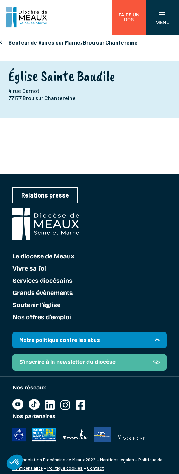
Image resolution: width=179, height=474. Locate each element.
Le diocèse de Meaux (43, 256)
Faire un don (129, 17)
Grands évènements (42, 293)
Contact (95, 468)
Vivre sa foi (29, 268)
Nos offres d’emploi (41, 317)
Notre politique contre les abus (59, 339)
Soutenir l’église (36, 305)
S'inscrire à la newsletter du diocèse (67, 362)
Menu (162, 17)
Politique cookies (65, 468)
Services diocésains (42, 281)
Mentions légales (117, 460)
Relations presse (45, 195)
